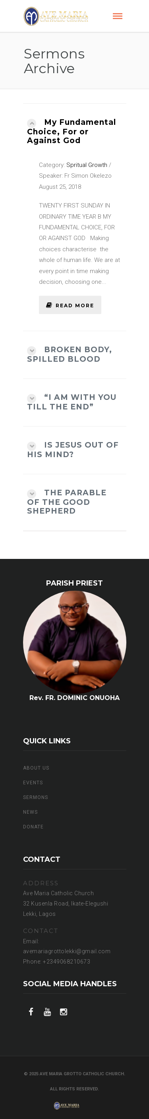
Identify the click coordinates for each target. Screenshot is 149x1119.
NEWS (30, 812)
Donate (33, 827)
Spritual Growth (86, 165)
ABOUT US (36, 768)
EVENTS (33, 782)
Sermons (35, 797)
